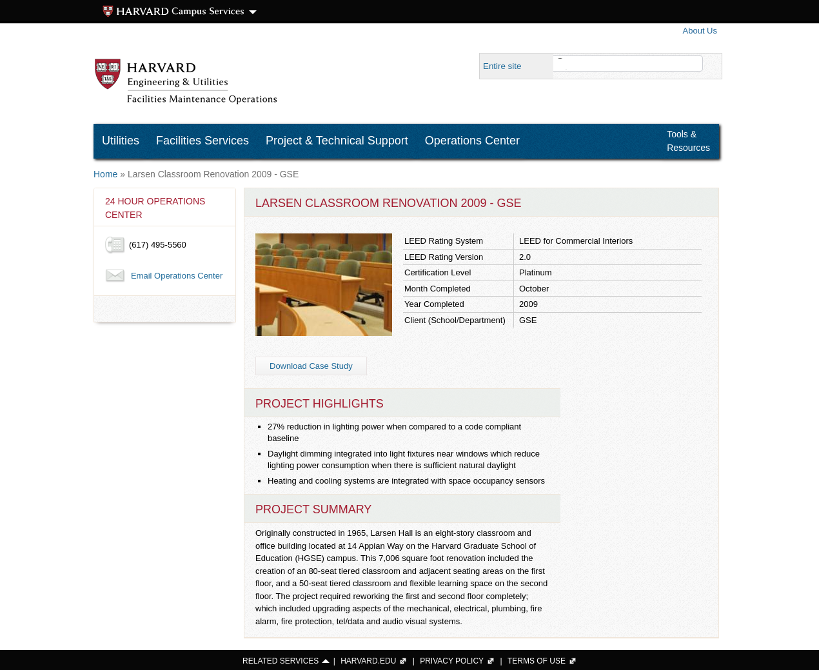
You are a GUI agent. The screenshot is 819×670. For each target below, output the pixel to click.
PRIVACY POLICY (452, 660)
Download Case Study (311, 366)
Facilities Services (202, 140)
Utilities (120, 140)
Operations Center (472, 140)
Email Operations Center (176, 276)
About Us (700, 30)
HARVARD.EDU (368, 660)
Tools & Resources (688, 141)
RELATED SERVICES (280, 660)
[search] (621, 64)
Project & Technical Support (337, 140)
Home (105, 174)
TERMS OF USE (537, 660)
